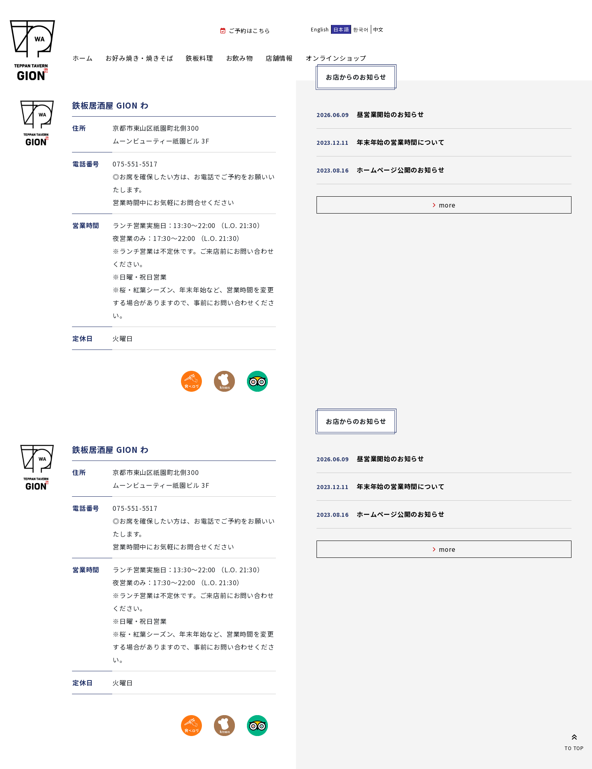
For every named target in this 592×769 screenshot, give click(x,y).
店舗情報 (279, 58)
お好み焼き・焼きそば (139, 58)
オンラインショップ (336, 58)
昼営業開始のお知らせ (390, 114)
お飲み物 (239, 58)
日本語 (341, 29)
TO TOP (574, 740)
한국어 (360, 29)
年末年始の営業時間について (400, 142)
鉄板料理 (199, 58)
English (320, 29)
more (447, 205)
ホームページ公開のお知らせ (400, 170)
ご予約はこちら (250, 31)
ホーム (82, 58)
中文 (378, 29)
